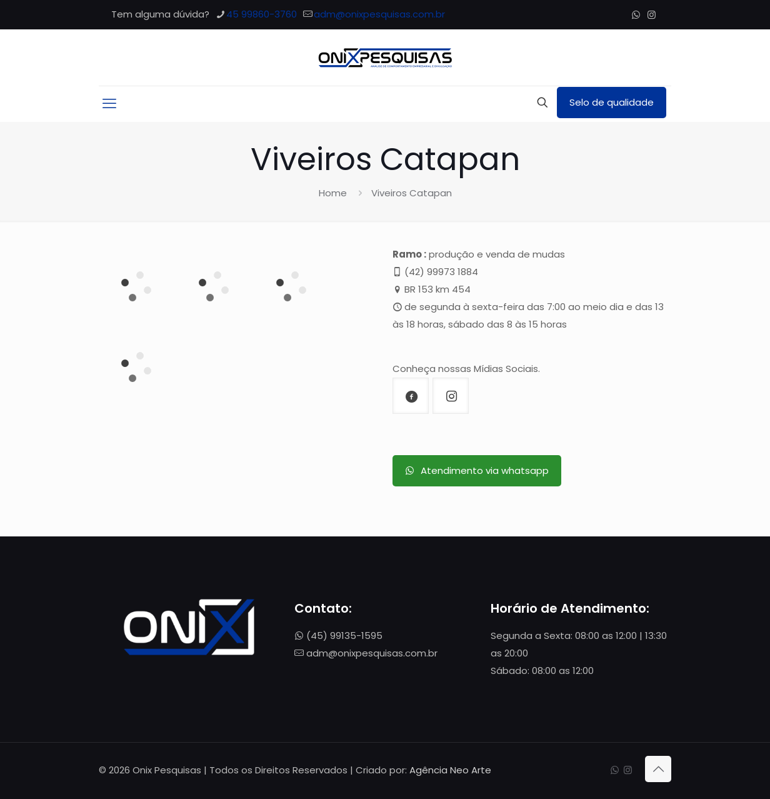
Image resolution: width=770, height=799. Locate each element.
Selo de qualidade (611, 102)
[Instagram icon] (651, 14)
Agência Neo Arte (450, 769)
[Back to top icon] (658, 769)
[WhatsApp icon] (636, 14)
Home (333, 192)
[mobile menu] (109, 103)
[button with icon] (410, 396)
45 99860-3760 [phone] (261, 14)
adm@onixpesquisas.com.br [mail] (379, 14)
